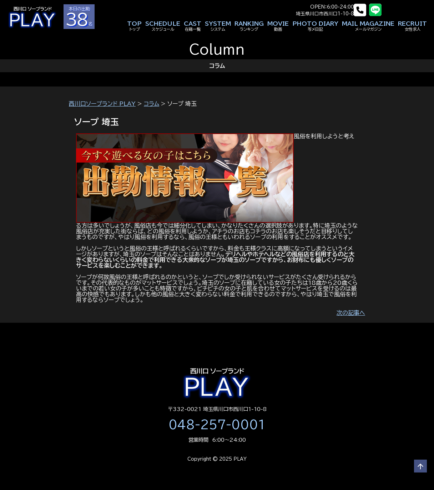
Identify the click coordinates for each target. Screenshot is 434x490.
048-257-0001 (217, 424)
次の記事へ (351, 313)
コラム (151, 104)
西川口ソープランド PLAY (102, 104)
